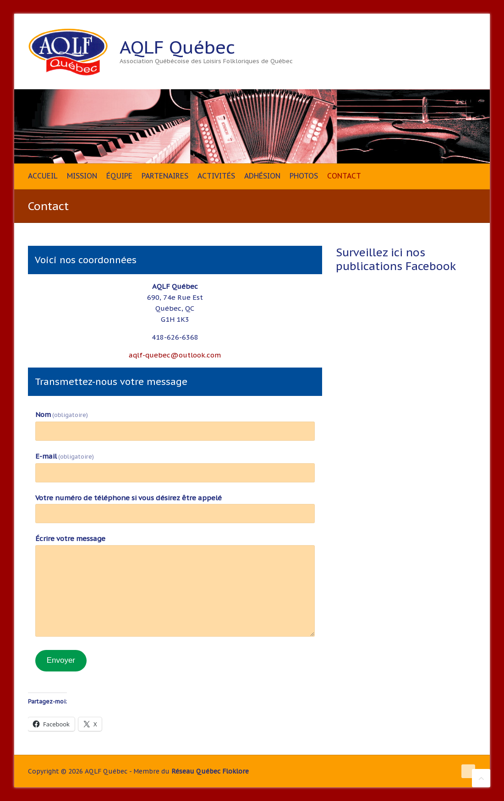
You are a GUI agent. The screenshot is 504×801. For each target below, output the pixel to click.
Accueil (43, 175)
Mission (82, 175)
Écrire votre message (70, 538)
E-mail (64, 456)
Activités (216, 175)
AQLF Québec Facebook (452, 47)
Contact (344, 175)
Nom (61, 414)
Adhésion (262, 175)
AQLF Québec (177, 47)
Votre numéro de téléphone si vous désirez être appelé (128, 497)
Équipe (119, 175)
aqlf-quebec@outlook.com (175, 355)
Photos (304, 175)
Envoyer (61, 660)
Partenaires (165, 175)
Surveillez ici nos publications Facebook (396, 259)
